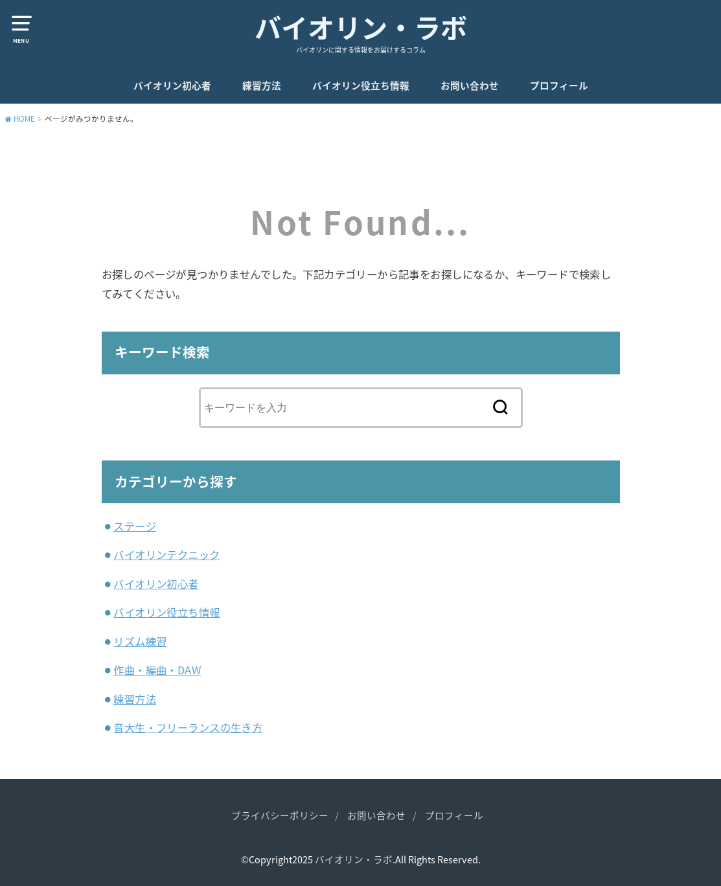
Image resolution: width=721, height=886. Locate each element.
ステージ (134, 526)
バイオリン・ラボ (361, 27)
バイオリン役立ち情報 (360, 85)
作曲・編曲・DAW (157, 669)
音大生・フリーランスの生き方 (187, 727)
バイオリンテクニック (166, 554)
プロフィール (559, 85)
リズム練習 (139, 641)
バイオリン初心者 (172, 85)
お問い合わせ (470, 85)
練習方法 (261, 85)
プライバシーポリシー (279, 815)
